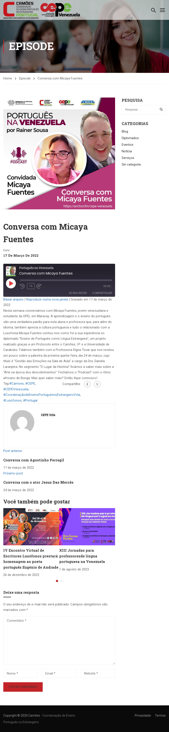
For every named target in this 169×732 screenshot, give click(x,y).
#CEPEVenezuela (15, 390)
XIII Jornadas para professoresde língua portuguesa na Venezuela (82, 556)
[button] (57, 582)
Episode (25, 79)
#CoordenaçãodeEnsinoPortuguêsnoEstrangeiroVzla (41, 395)
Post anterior (12, 452)
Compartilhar (102, 293)
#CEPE (30, 384)
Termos (160, 715)
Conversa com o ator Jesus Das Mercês (38, 483)
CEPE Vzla (48, 415)
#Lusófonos (12, 401)
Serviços (128, 158)
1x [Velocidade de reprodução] (31, 286)
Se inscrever (78, 293)
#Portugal (30, 401)
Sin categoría (131, 165)
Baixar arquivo (13, 300)
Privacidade (143, 715)
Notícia (127, 152)
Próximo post (13, 474)
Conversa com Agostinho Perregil (33, 460)
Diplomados (130, 139)
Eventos (127, 145)
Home (7, 79)
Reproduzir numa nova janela (47, 300)
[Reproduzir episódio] (11, 284)
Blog (125, 132)
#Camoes (16, 384)
